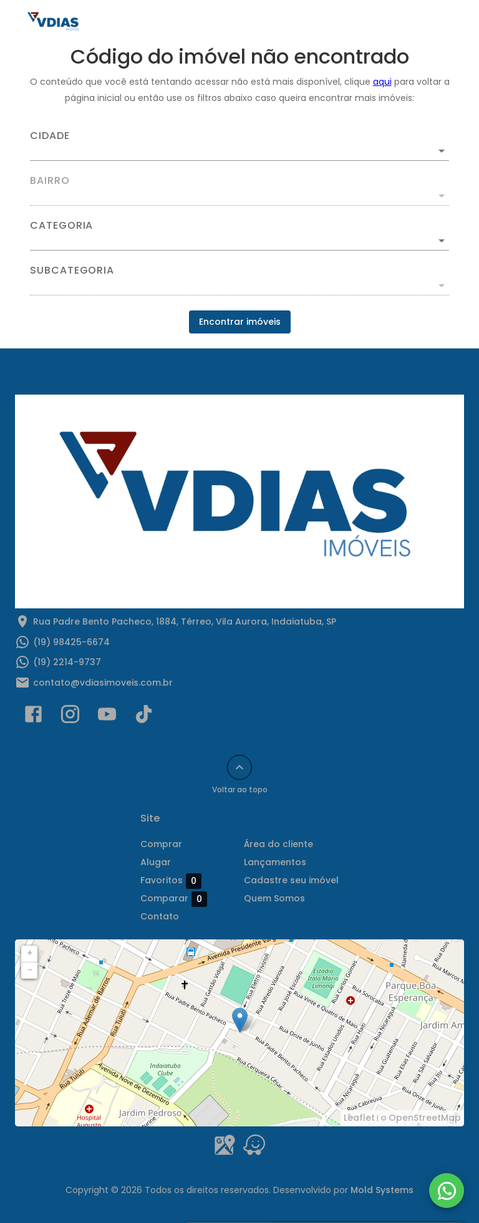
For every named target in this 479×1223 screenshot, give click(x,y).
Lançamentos (275, 862)
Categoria (61, 226)
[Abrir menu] (438, 22)
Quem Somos (274, 898)
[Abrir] (441, 151)
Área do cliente (278, 844)
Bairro (50, 181)
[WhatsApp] (446, 1190)
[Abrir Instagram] (70, 717)
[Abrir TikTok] (144, 717)
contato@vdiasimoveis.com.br (103, 682)
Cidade (50, 136)
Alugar (155, 862)
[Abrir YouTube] (107, 717)
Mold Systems (382, 1190)
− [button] (29, 970)
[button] (239, 241)
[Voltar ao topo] (239, 767)
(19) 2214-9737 (67, 662)
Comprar (161, 844)
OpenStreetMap (425, 1117)
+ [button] (29, 953)
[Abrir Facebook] (33, 717)
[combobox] (239, 146)
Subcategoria (72, 271)
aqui (382, 81)
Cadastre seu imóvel (291, 880)
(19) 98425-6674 (71, 642)
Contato (159, 916)
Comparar (173, 898)
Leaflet (359, 1117)
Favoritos (170, 880)
